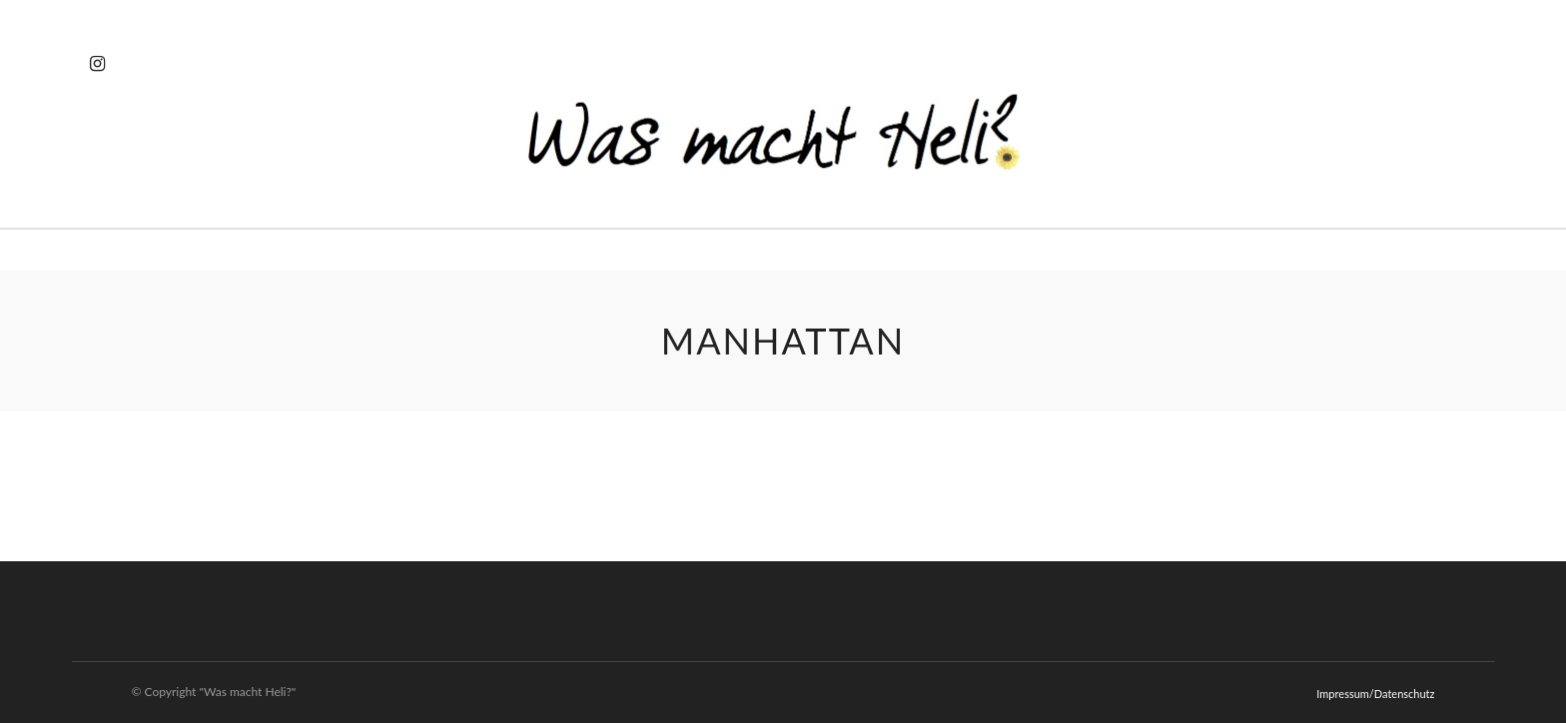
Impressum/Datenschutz (1375, 693)
